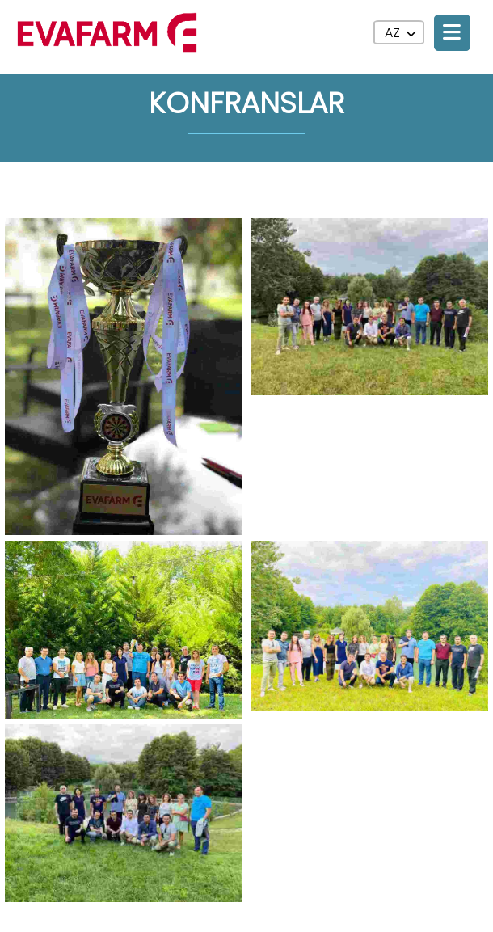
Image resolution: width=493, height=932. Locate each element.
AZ (400, 32)
